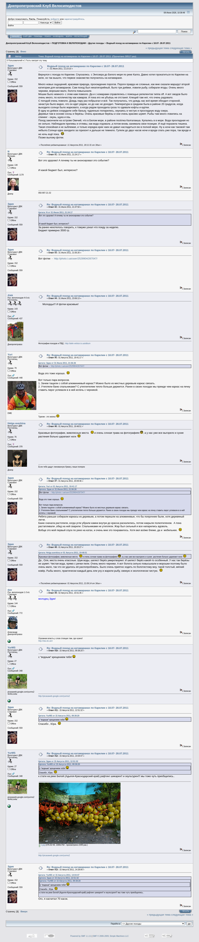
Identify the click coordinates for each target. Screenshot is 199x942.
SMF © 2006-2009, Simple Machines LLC (111, 936)
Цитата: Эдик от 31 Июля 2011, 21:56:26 (57, 363)
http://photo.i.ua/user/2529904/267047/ (75, 258)
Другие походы (96, 43)
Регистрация (80, 36)
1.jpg (42, 845)
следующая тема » (181, 48)
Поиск (48, 36)
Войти (69, 36)
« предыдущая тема (157, 48)
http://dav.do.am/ (45, 641)
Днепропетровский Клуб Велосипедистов (27, 43)
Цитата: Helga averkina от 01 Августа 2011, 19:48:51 (62, 553)
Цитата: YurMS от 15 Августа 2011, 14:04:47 (58, 875)
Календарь (58, 36)
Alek (10, 295)
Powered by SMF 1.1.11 (80, 936)
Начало (15, 36)
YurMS (11, 647)
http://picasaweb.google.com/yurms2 (54, 696)
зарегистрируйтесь (74, 19)
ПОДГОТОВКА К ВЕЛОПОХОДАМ (69, 43)
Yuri (10, 354)
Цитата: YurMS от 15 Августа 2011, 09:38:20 (58, 716)
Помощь (38, 36)
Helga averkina (16, 423)
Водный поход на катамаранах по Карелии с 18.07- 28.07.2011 (138, 43)
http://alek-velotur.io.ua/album (78, 343)
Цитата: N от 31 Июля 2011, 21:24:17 (55, 212)
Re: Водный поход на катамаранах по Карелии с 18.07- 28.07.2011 (87, 152)
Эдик (11, 65)
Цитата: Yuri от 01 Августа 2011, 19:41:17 (57, 486)
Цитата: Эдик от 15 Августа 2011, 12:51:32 (58, 761)
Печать (186, 52)
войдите (55, 19)
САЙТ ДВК (27, 36)
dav (10, 589)
